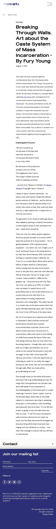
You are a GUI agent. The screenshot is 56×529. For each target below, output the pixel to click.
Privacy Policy (48, 514)
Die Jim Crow (26, 97)
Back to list (12, 15)
